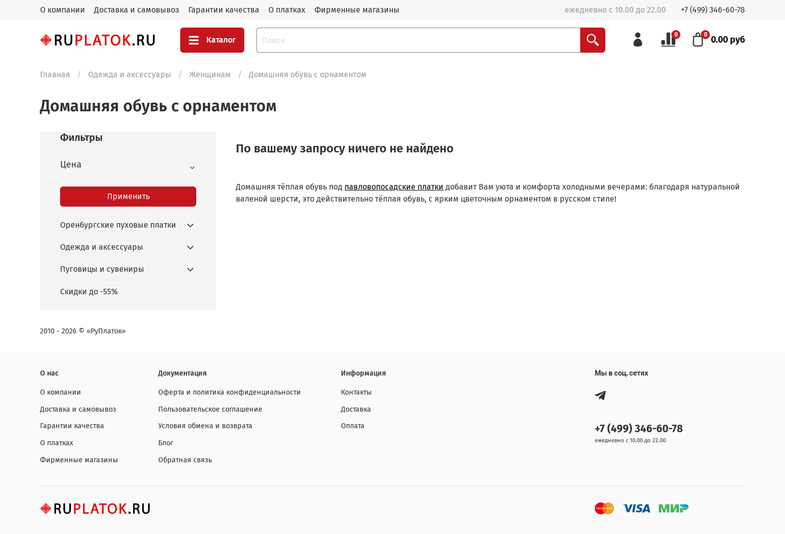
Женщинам (210, 74)
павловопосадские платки (394, 187)
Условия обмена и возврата (205, 426)
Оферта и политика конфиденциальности (229, 392)
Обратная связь (185, 460)
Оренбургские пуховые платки (118, 225)
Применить (128, 196)
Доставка (356, 409)
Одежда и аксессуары (129, 74)
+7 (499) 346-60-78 (713, 10)
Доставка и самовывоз (136, 10)
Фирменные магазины (357, 10)
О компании (62, 10)
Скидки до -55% (89, 291)
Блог (165, 443)
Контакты (356, 392)
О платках (286, 10)
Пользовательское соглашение (210, 409)
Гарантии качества (223, 10)
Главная (55, 74)
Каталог (212, 40)
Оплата (352, 426)
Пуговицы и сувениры (102, 269)
